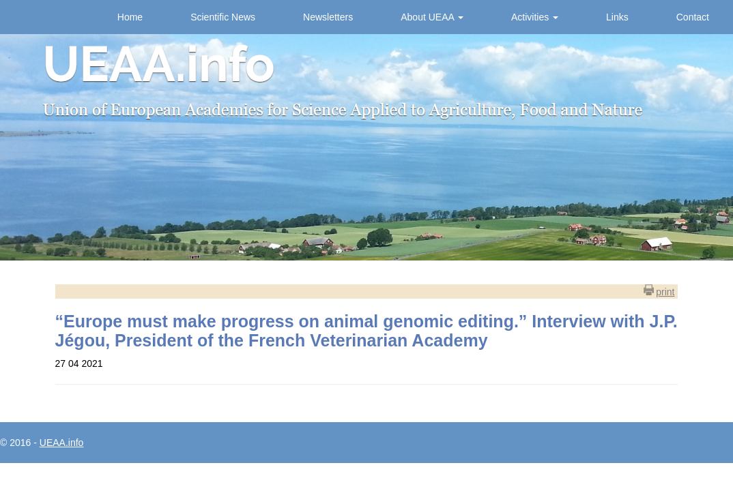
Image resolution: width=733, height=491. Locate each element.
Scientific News (222, 17)
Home (130, 17)
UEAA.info (62, 442)
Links (617, 17)
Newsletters (328, 17)
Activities (534, 17)
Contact (692, 17)
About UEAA (432, 17)
